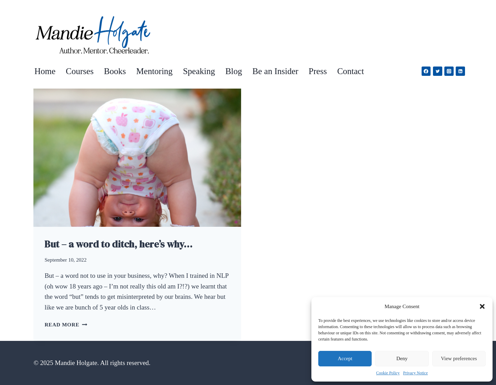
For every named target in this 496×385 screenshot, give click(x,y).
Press (318, 71)
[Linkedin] (460, 71)
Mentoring (154, 71)
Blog (233, 71)
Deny (402, 358)
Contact (350, 71)
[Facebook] (426, 71)
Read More (65, 324)
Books (115, 71)
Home (44, 71)
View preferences (459, 358)
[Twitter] (437, 71)
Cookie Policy (388, 373)
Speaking (199, 71)
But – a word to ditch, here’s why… (118, 244)
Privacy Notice (415, 373)
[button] (482, 306)
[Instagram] (449, 71)
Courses (80, 71)
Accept (345, 358)
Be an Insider (275, 71)
